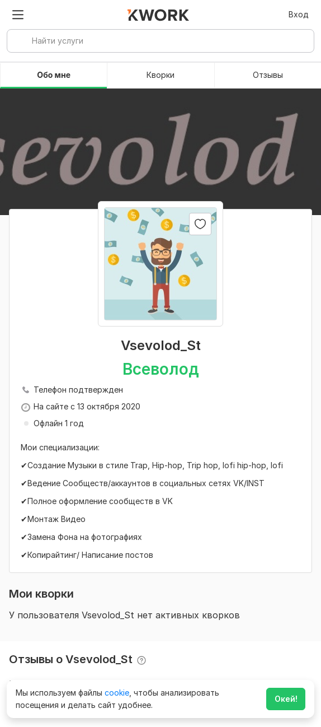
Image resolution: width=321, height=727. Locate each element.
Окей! (286, 698)
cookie (117, 692)
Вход (299, 14)
